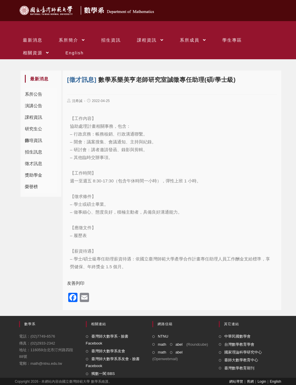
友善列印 (75, 283)
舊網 (250, 382)
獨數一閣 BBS (103, 373)
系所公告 (33, 94)
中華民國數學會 (237, 336)
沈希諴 (77, 101)
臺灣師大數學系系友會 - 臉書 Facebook (113, 362)
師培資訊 (33, 140)
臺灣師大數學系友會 (108, 351)
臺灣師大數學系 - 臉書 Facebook (107, 339)
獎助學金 (33, 175)
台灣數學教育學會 (239, 344)
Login (262, 382)
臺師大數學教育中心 (241, 360)
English (275, 382)
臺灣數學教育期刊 (239, 368)
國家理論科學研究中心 (243, 352)
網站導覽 (236, 382)
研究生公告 (33, 130)
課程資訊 (33, 117)
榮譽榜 (31, 186)
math (162, 344)
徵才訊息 (33, 163)
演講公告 (33, 105)
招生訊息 (33, 151)
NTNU (163, 336)
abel (179, 344)
